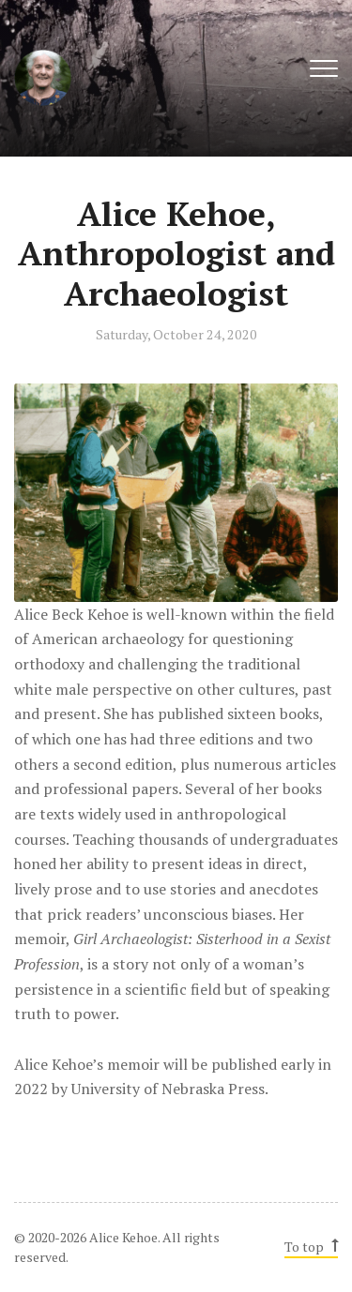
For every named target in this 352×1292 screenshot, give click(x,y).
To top (310, 1246)
